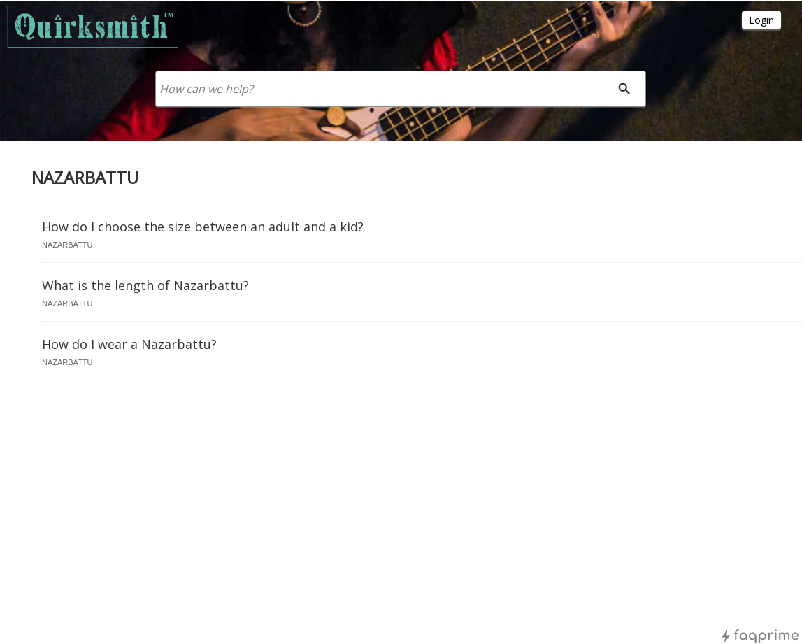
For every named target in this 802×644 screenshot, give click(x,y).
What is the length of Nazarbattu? (145, 285)
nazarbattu (67, 245)
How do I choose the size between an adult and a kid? (203, 226)
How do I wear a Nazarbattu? (129, 344)
